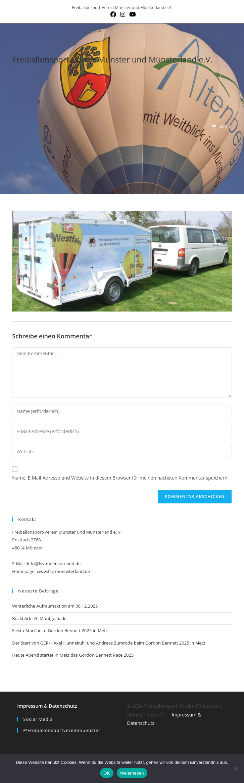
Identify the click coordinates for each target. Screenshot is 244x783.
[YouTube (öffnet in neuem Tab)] (131, 14)
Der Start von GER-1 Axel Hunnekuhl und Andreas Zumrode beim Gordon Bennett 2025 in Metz (108, 643)
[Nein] (235, 768)
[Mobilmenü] (222, 127)
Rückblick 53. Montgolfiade (39, 618)
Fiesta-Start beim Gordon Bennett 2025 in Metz (60, 630)
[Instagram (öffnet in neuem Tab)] (122, 14)
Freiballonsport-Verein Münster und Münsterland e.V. (112, 59)
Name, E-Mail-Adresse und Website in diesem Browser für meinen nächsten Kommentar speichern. (120, 478)
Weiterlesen (132, 773)
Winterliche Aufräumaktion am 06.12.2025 (55, 606)
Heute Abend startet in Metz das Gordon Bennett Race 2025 (73, 655)
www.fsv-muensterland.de (63, 571)
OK (106, 773)
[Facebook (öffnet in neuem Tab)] (113, 14)
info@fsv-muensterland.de (54, 564)
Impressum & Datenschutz (47, 706)
